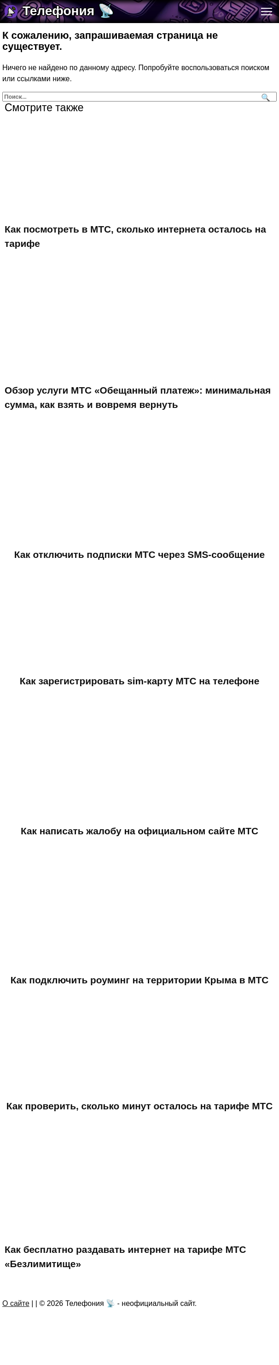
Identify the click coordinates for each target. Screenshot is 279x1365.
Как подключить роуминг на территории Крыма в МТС (140, 980)
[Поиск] (264, 97)
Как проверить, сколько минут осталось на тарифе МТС (139, 1106)
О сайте (15, 1303)
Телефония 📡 (68, 11)
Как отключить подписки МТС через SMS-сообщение (139, 554)
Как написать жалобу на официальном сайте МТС (139, 831)
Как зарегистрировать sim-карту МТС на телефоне (139, 681)
